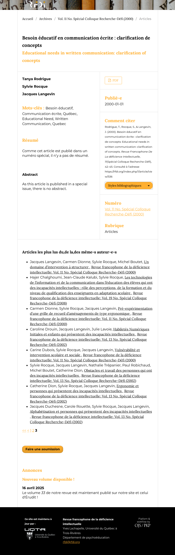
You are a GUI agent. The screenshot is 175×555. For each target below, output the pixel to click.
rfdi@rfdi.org (71, 542)
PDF (115, 80)
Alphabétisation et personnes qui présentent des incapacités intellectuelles (91, 411)
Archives (45, 19)
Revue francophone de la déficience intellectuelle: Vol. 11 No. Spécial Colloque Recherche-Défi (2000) (88, 318)
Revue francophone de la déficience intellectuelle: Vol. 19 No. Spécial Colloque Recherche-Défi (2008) (88, 298)
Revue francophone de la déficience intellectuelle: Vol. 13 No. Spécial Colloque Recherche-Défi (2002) (88, 339)
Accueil (27, 19)
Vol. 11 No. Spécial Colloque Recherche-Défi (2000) (95, 19)
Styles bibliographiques (124, 185)
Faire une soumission (42, 449)
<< (24, 430)
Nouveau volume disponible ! (48, 479)
